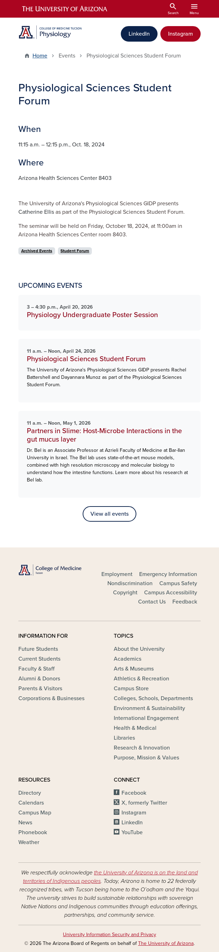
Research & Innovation (142, 747)
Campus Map (34, 812)
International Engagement (146, 718)
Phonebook (32, 832)
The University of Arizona (166, 943)
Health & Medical (135, 728)
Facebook (134, 792)
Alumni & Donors (39, 678)
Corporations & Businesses (51, 698)
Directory (29, 792)
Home (39, 55)
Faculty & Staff (36, 668)
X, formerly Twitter (144, 802)
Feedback (184, 601)
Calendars (31, 802)
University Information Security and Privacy (109, 935)
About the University (139, 649)
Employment (116, 574)
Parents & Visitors (40, 688)
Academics (127, 658)
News (25, 822)
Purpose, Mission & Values (146, 757)
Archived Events (36, 250)
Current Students (39, 658)
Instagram (180, 33)
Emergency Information (168, 574)
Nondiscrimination (130, 583)
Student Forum (74, 250)
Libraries (124, 737)
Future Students (38, 649)
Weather (28, 842)
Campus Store (131, 688)
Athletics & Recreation (141, 678)
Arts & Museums (134, 668)
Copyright (125, 592)
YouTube (132, 832)
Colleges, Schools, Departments (153, 698)
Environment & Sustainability (149, 708)
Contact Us (152, 601)
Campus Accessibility (170, 592)
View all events (109, 513)
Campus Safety (178, 583)
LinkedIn (139, 33)
